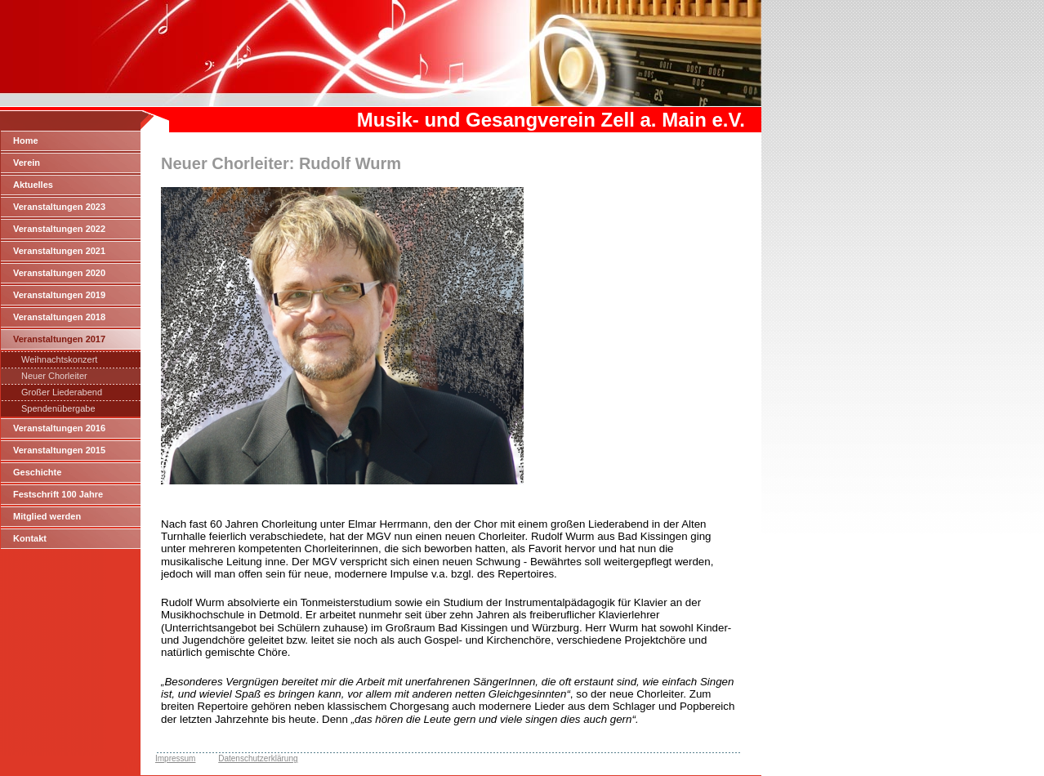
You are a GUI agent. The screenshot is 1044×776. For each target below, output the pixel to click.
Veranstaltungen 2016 (59, 428)
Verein (26, 162)
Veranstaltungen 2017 (59, 339)
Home (25, 140)
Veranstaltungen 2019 (59, 295)
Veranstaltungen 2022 (59, 229)
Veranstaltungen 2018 (59, 317)
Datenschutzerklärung (257, 758)
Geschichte (37, 472)
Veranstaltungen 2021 (59, 251)
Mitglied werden (47, 516)
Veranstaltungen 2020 (59, 273)
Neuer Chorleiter (54, 376)
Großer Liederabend (61, 392)
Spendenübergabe (58, 408)
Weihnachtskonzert (59, 359)
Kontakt (30, 538)
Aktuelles (33, 185)
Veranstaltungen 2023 (59, 207)
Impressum (175, 758)
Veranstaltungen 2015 (59, 450)
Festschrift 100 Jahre (58, 494)
